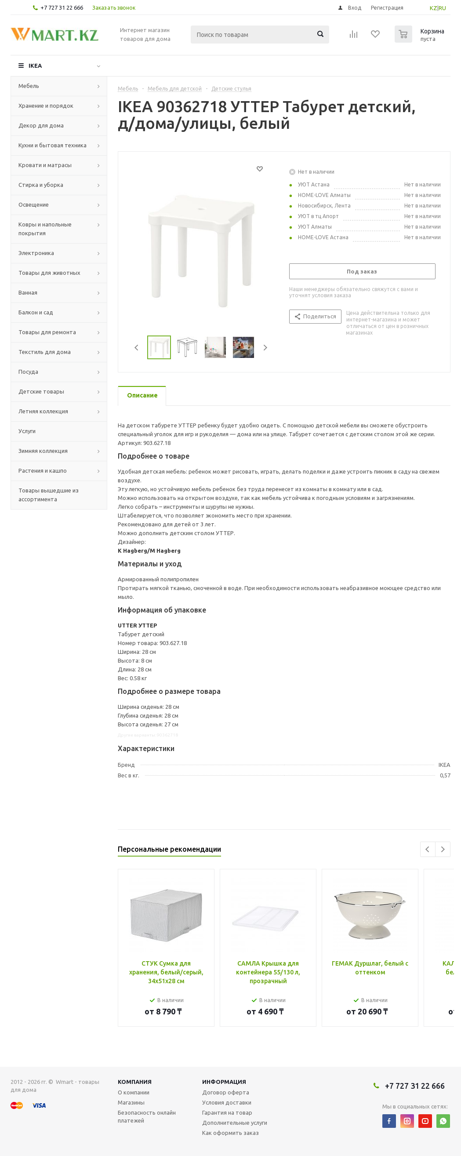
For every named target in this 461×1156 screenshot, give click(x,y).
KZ (433, 8)
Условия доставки (226, 1102)
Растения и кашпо (42, 470)
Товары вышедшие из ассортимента (48, 494)
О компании (133, 1092)
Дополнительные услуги (234, 1123)
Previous (137, 347)
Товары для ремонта (47, 332)
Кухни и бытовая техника (52, 145)
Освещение (33, 204)
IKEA (35, 65)
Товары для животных (49, 273)
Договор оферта (225, 1092)
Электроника (36, 253)
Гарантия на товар (227, 1112)
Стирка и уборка (40, 185)
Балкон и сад (35, 312)
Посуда (28, 371)
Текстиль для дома (44, 352)
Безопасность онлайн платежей (147, 1116)
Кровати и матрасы (45, 165)
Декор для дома (41, 125)
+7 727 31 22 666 (61, 7)
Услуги (27, 431)
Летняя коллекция (43, 411)
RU (442, 8)
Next (265, 347)
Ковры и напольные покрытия (45, 228)
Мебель (28, 86)
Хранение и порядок (45, 105)
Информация (224, 1082)
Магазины (131, 1102)
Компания (135, 1082)
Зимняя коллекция (43, 451)
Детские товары (41, 391)
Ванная (27, 292)
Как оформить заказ (230, 1133)
